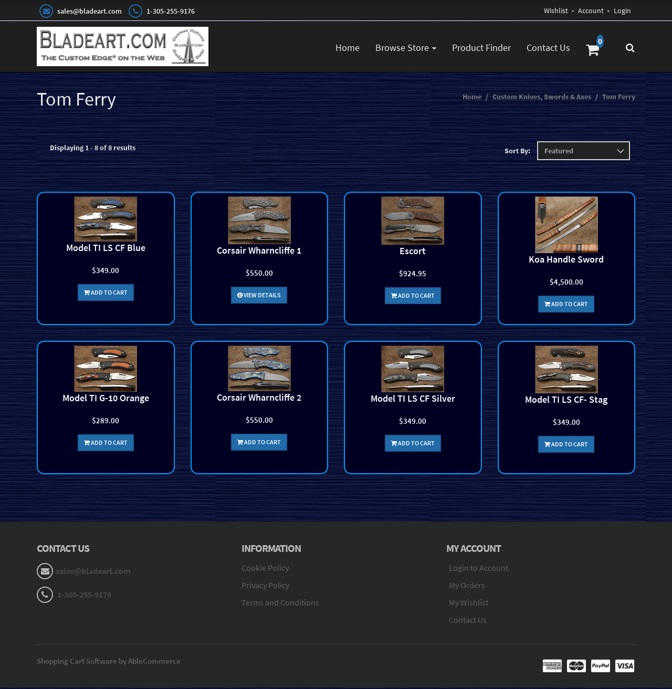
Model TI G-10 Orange (105, 399)
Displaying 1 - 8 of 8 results (92, 149)
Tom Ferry (618, 98)
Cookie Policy (265, 569)
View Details (259, 296)
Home (347, 47)
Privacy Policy (265, 586)
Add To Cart (106, 294)
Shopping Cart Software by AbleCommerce (109, 662)
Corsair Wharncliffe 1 (259, 252)
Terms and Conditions (280, 604)
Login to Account (478, 569)
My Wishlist (468, 604)
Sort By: (517, 152)
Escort (413, 252)
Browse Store (402, 47)
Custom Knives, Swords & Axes (541, 98)
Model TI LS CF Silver (413, 400)
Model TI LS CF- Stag (566, 401)
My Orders (467, 586)
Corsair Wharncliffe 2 (259, 399)
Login (622, 10)
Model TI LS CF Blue (105, 249)
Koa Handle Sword (566, 261)
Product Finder (481, 47)
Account (591, 10)
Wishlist (556, 10)
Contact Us (548, 47)
